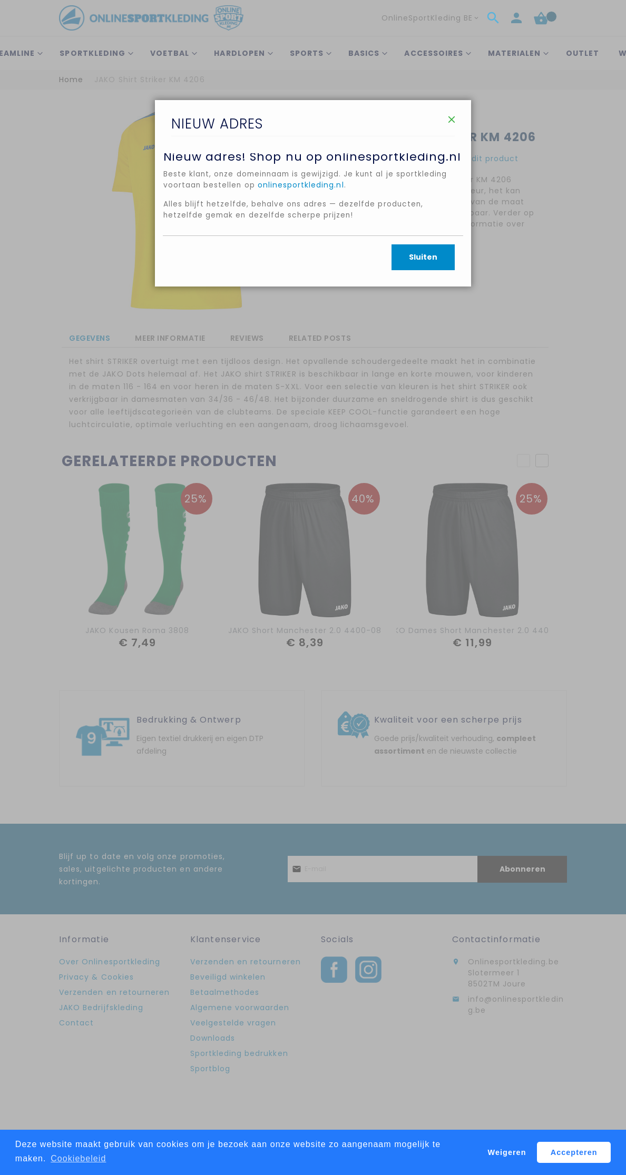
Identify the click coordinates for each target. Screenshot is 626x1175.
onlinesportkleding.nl (302, 203)
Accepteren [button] (574, 1152)
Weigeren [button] (507, 1152)
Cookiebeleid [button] (78, 1158)
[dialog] (313, 587)
